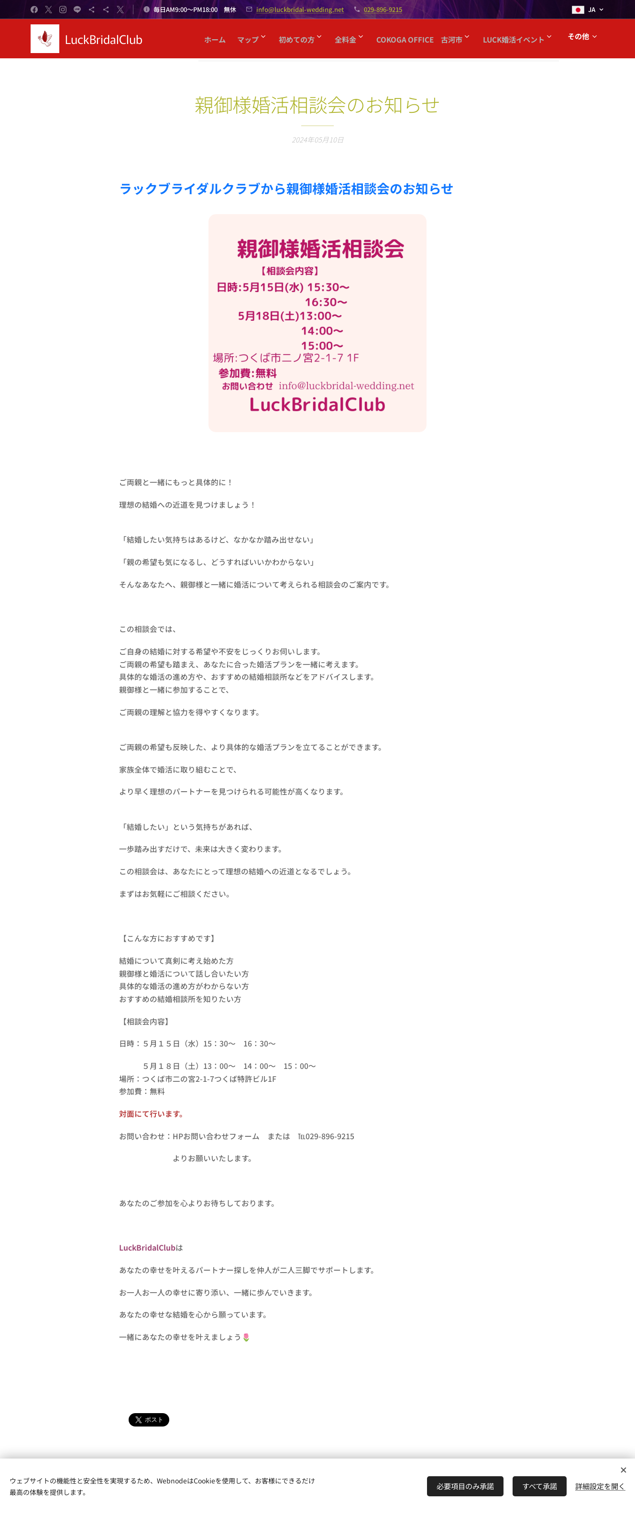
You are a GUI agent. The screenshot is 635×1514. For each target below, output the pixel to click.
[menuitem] (279, 38)
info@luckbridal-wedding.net (300, 9)
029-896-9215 (383, 9)
